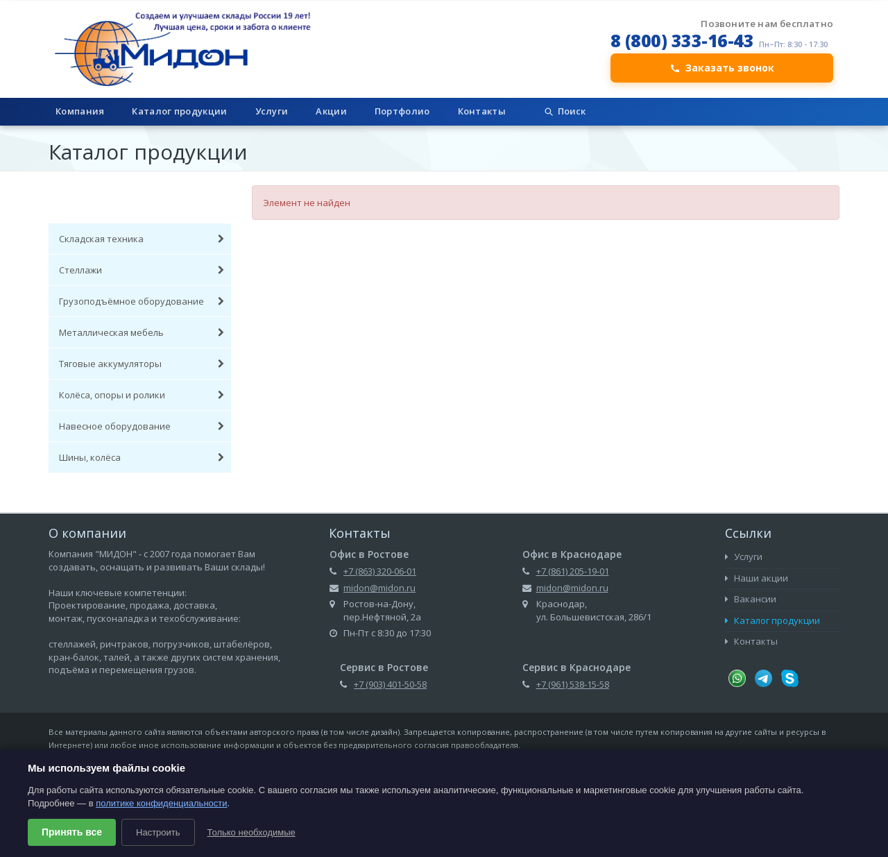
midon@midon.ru (379, 588)
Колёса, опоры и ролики (141, 395)
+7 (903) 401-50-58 (390, 684)
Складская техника (141, 238)
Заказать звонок (721, 67)
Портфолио (402, 111)
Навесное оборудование (141, 426)
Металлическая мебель (141, 332)
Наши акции (756, 578)
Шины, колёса (141, 457)
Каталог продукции (179, 111)
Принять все (72, 832)
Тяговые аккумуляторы (141, 363)
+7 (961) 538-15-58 (572, 684)
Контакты (482, 111)
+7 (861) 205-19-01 (572, 571)
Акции (331, 111)
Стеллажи (141, 270)
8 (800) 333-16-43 (682, 40)
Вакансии (750, 599)
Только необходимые (251, 832)
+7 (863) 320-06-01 (379, 571)
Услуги (272, 111)
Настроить (158, 832)
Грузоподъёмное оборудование (141, 301)
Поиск (564, 111)
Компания (80, 111)
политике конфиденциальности (161, 803)
